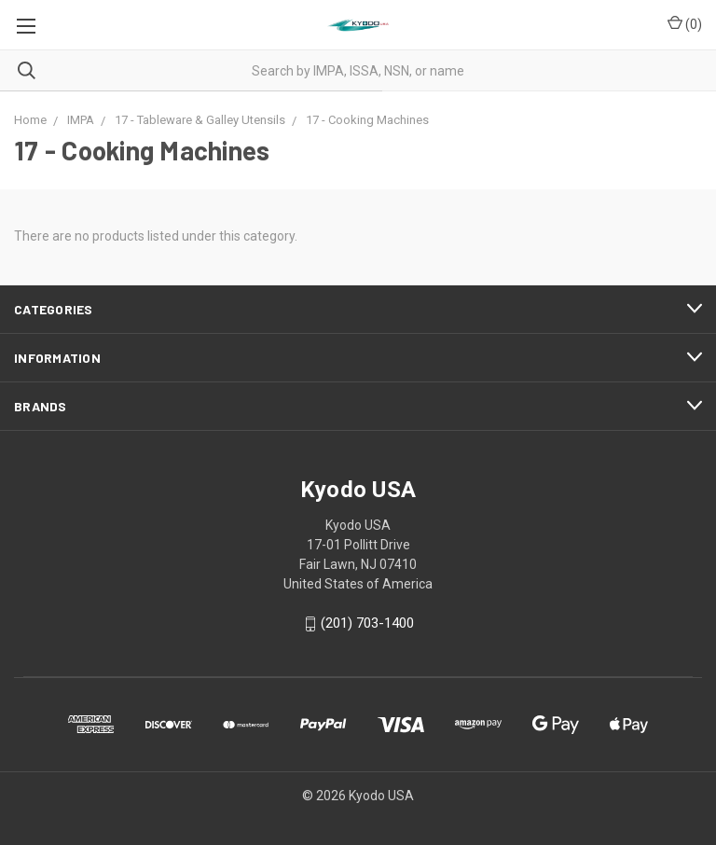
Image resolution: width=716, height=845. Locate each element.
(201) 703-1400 (367, 624)
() (685, 23)
